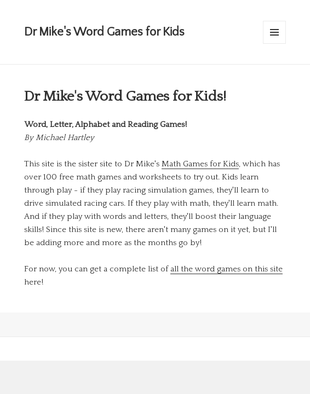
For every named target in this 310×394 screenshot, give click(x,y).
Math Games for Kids (200, 164)
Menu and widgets (274, 43)
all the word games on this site (226, 269)
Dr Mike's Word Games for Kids (104, 32)
